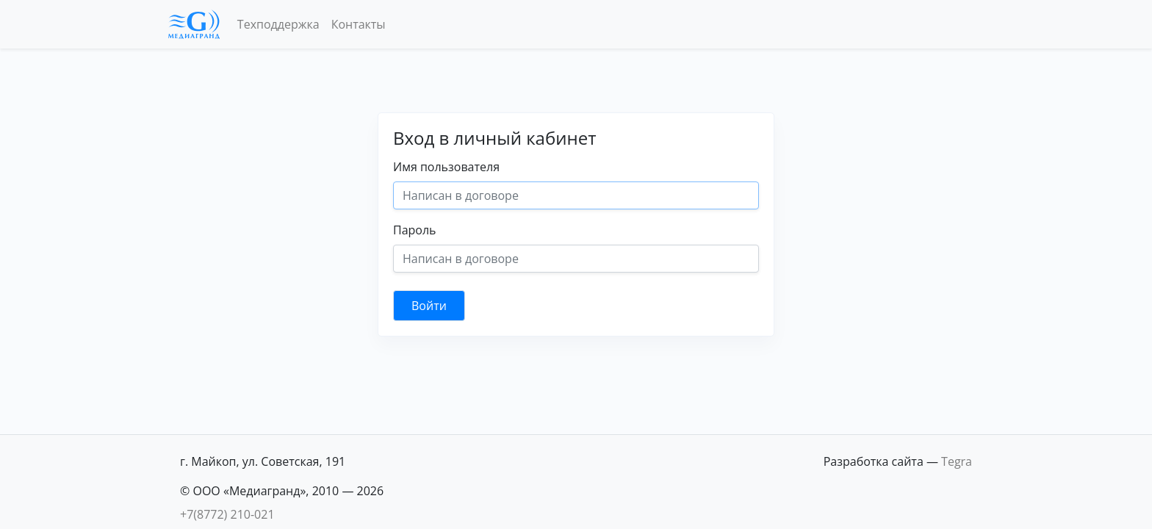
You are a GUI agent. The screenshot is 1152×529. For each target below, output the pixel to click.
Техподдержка (278, 24)
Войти (429, 306)
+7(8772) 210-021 (227, 514)
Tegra (956, 461)
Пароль (414, 230)
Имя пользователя (446, 167)
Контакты (358, 24)
